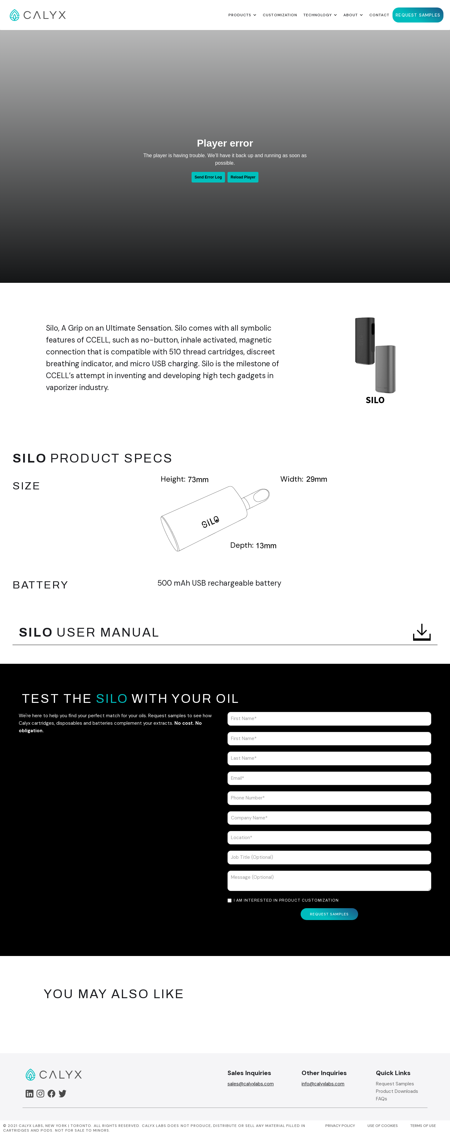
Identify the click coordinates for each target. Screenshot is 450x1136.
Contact (379, 15)
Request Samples (395, 1084)
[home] (38, 15)
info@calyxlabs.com (323, 1084)
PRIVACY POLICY (340, 1125)
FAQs (381, 1099)
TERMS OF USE (423, 1125)
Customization (280, 15)
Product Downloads (397, 1091)
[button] (242, 15)
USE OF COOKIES (383, 1125)
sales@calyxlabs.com (251, 1084)
